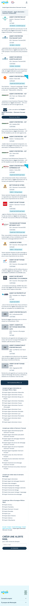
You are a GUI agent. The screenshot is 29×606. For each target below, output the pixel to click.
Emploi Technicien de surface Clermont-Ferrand (15, 467)
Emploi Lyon (7, 513)
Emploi (9, 527)
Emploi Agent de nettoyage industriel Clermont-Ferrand (14, 439)
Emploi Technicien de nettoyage (13, 494)
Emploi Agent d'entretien (11, 479)
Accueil (4, 527)
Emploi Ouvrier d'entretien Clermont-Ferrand (14, 459)
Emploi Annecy (8, 505)
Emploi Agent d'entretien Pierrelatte (14, 416)
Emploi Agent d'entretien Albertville (14, 392)
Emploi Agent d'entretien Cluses (13, 403)
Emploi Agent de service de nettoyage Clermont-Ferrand (14, 443)
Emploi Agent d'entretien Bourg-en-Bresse (14, 397)
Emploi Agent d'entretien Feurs (12, 409)
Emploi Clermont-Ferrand (11, 509)
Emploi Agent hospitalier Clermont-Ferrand (14, 451)
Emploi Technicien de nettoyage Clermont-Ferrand (13, 463)
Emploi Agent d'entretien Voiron (13, 422)
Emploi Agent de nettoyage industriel (14, 481)
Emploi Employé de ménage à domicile (14, 488)
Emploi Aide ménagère (10, 483)
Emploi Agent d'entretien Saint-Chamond (12, 419)
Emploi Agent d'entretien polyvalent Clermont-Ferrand (14, 435)
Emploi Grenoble (8, 511)
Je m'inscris (14, 548)
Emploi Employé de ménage (11, 485)
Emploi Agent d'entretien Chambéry (14, 401)
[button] (26, 2)
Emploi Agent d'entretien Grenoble (13, 411)
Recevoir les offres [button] (14, 117)
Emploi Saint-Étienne (10, 516)
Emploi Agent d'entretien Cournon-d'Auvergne (13, 406)
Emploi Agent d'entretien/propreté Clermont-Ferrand (13, 431)
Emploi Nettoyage (16, 527)
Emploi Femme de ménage (11, 490)
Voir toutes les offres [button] (14, 382)
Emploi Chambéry (9, 507)
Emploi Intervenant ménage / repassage (15, 492)
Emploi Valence (8, 518)
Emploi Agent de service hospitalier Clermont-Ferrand (14, 447)
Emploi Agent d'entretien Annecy (13, 394)
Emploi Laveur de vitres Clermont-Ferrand (13, 455)
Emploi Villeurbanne (9, 520)
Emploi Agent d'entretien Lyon (12, 413)
